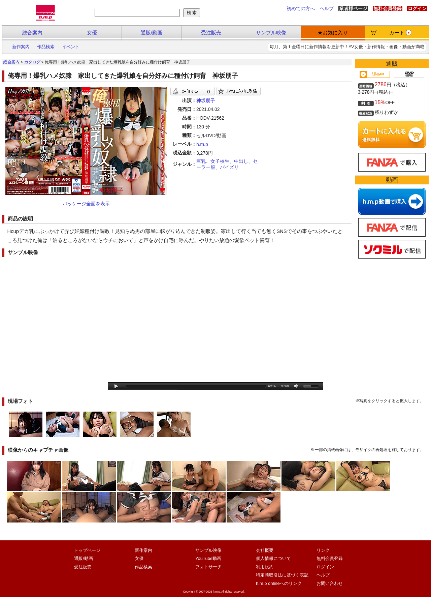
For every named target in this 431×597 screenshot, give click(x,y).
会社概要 (264, 550)
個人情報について (273, 558)
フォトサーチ (208, 566)
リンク (323, 550)
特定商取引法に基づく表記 (282, 574)
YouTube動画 (208, 558)
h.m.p (202, 144)
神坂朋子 (205, 100)
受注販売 (211, 32)
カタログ (32, 62)
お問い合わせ (330, 583)
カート (400, 32)
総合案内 (32, 32)
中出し (241, 161)
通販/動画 (151, 32)
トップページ (87, 550)
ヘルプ (327, 8)
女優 (92, 32)
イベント (70, 46)
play (116, 386)
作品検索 (46, 46)
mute (296, 386)
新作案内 (21, 46)
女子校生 (219, 161)
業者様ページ (353, 8)
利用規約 (264, 566)
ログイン (417, 8)
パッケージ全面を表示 (86, 203)
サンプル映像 (271, 32)
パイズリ (229, 167)
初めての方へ (301, 8)
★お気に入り (333, 32)
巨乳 (201, 161)
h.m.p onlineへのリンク (279, 583)
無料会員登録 (387, 8)
